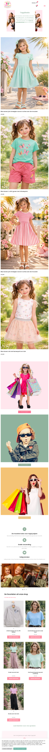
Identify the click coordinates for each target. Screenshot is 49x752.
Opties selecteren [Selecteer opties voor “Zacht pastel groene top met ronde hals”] (35, 678)
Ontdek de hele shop (10, 597)
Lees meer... (24, 548)
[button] (44, 5)
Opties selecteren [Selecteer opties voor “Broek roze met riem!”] (13, 678)
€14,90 (2, 274)
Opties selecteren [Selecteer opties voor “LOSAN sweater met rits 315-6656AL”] (13, 637)
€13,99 (2, 194)
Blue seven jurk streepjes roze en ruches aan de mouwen (19, 111)
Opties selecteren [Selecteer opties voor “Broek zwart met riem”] (13, 720)
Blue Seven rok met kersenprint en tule (13, 351)
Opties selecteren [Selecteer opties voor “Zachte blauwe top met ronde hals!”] (35, 637)
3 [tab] (28, 589)
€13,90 (2, 114)
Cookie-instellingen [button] (7, 748)
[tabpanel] (12, 575)
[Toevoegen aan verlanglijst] (13, 628)
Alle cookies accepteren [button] (20, 748)
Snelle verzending (24, 545)
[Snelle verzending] (24, 540)
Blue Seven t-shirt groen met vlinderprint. (14, 191)
